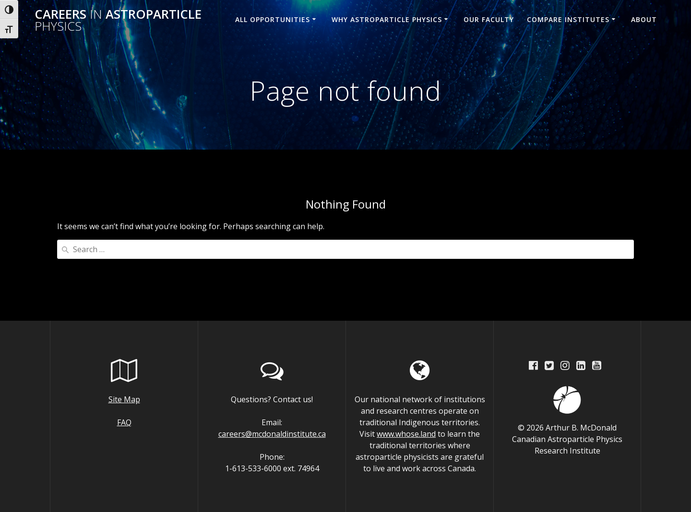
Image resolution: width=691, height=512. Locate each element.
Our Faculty (489, 19)
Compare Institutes (568, 19)
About (644, 19)
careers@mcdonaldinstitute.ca (272, 434)
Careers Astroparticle (118, 20)
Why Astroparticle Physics (387, 19)
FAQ (124, 422)
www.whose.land (406, 434)
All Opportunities (272, 19)
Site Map (124, 399)
